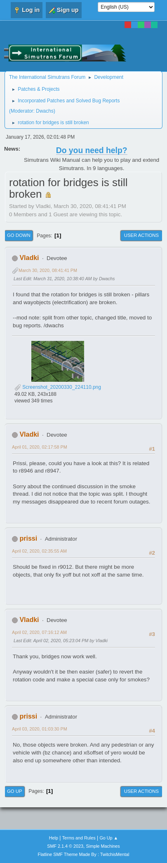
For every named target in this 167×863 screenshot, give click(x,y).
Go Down (19, 235)
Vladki (29, 257)
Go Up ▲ (108, 837)
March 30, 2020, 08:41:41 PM (48, 270)
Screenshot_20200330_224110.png (57, 387)
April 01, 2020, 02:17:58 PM (39, 447)
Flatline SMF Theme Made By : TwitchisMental (83, 854)
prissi (28, 538)
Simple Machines (103, 846)
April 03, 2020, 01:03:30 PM (39, 728)
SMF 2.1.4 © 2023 (65, 846)
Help (53, 837)
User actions (141, 235)
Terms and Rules (79, 837)
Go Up (14, 791)
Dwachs (45, 111)
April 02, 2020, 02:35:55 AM (39, 551)
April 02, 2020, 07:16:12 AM (39, 632)
